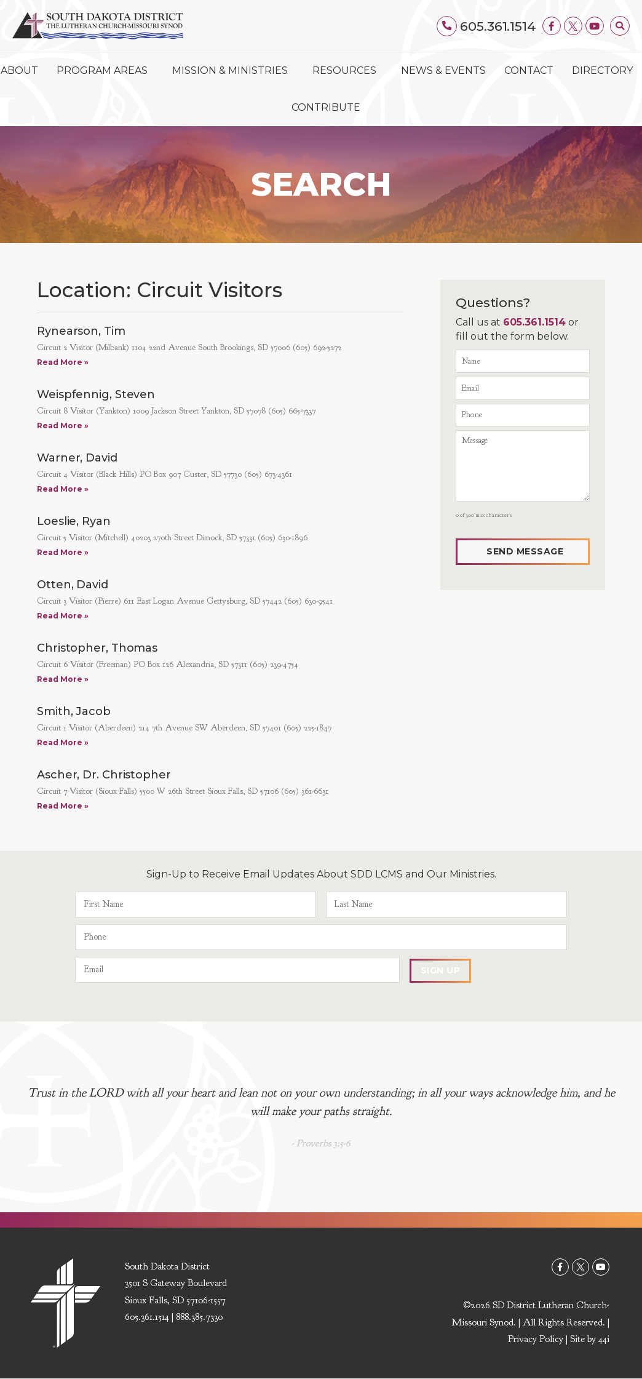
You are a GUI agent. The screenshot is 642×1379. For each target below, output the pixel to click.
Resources (347, 71)
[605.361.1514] (447, 26)
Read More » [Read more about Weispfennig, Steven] (63, 425)
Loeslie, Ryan (74, 521)
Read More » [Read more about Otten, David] (63, 615)
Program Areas (105, 71)
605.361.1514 (498, 26)
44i (603, 1339)
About (19, 70)
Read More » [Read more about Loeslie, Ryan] (63, 552)
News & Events (443, 70)
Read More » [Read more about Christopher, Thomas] (63, 679)
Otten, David (72, 584)
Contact (528, 70)
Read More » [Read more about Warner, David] (63, 489)
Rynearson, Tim (81, 331)
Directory (602, 70)
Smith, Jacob (74, 711)
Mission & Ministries (233, 71)
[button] (620, 26)
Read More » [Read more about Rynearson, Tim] (63, 362)
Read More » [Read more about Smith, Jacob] (63, 742)
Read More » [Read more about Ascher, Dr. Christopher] (63, 805)
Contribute (325, 107)
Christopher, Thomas (97, 648)
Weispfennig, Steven (96, 394)
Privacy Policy (535, 1339)
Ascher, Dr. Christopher (104, 774)
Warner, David (77, 458)
